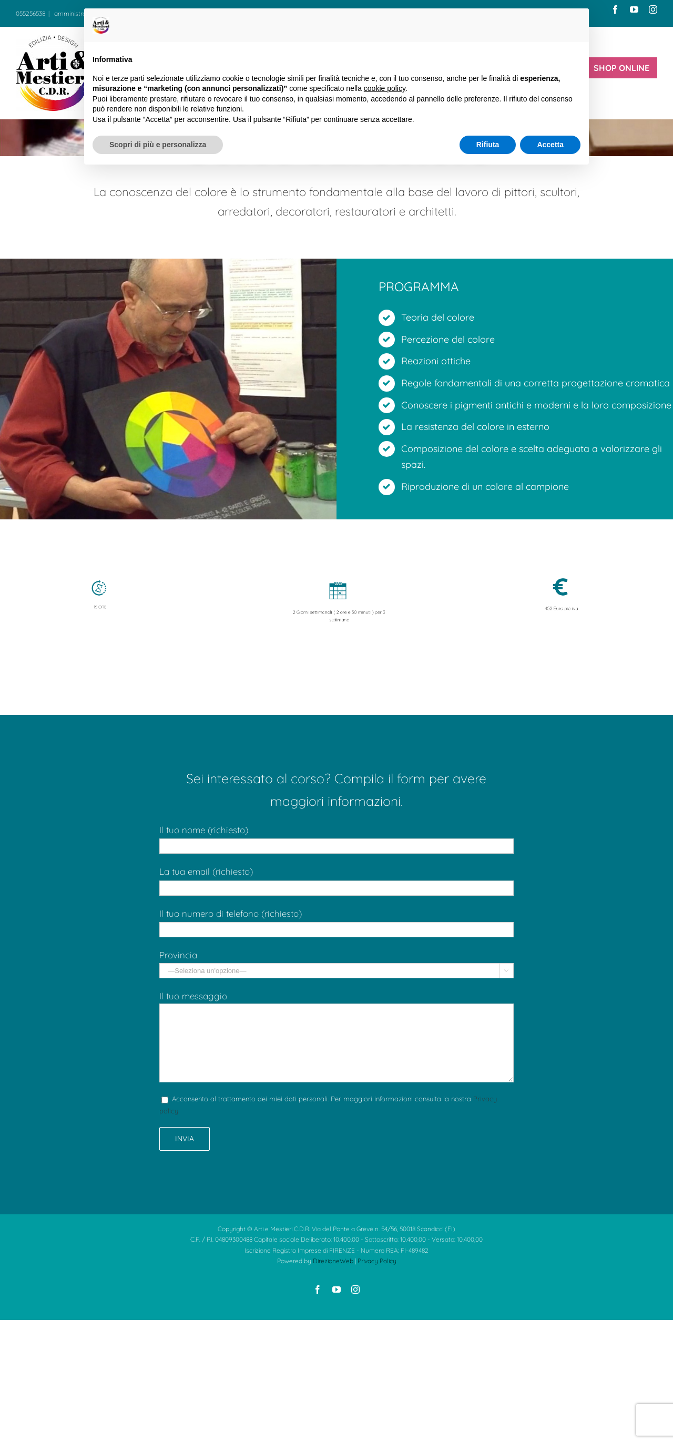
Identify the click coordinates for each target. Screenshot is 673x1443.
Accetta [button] (550, 144)
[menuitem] (621, 67)
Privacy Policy (377, 1261)
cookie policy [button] (384, 88)
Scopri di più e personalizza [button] (157, 144)
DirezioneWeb (333, 1261)
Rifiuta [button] (487, 144)
